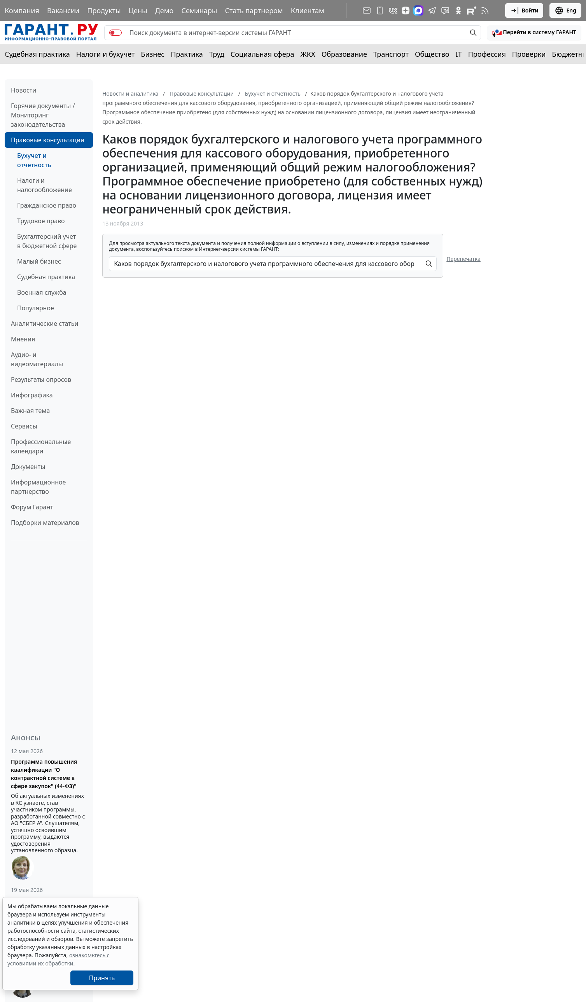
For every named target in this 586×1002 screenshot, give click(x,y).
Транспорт (391, 54)
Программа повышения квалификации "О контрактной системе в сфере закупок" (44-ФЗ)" (44, 774)
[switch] (115, 33)
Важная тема (30, 410)
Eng (565, 10)
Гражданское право (46, 205)
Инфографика (32, 395)
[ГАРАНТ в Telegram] (432, 10)
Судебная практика (37, 54)
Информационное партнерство (38, 487)
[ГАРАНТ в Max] (418, 10)
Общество (432, 54)
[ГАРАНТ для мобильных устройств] (380, 10)
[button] (534, 32)
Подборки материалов (45, 522)
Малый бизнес (39, 261)
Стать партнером (254, 10)
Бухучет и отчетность (34, 160)
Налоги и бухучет (105, 54)
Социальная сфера (262, 54)
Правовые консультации (47, 140)
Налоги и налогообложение (44, 185)
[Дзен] (405, 10)
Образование (344, 54)
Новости (23, 90)
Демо (164, 10)
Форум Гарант (32, 507)
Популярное (35, 308)
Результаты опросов (41, 379)
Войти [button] (524, 10)
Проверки (529, 54)
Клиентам (307, 10)
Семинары (199, 10)
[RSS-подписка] (485, 10)
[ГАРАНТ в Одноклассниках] (458, 10)
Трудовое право (41, 221)
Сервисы (24, 426)
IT (459, 54)
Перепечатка (463, 258)
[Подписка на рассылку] (366, 10)
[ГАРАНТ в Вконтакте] (393, 10)
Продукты (104, 10)
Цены (138, 10)
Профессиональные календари (41, 446)
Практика (187, 54)
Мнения (23, 339)
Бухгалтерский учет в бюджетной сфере (47, 241)
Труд (216, 54)
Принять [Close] (102, 978)
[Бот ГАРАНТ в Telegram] (445, 10)
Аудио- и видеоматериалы (37, 359)
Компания (22, 10)
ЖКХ (308, 54)
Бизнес (152, 54)
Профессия (487, 54)
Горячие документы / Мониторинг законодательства (43, 115)
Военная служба (41, 292)
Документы (28, 466)
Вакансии (63, 10)
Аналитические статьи (44, 323)
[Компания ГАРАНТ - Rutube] (471, 10)
